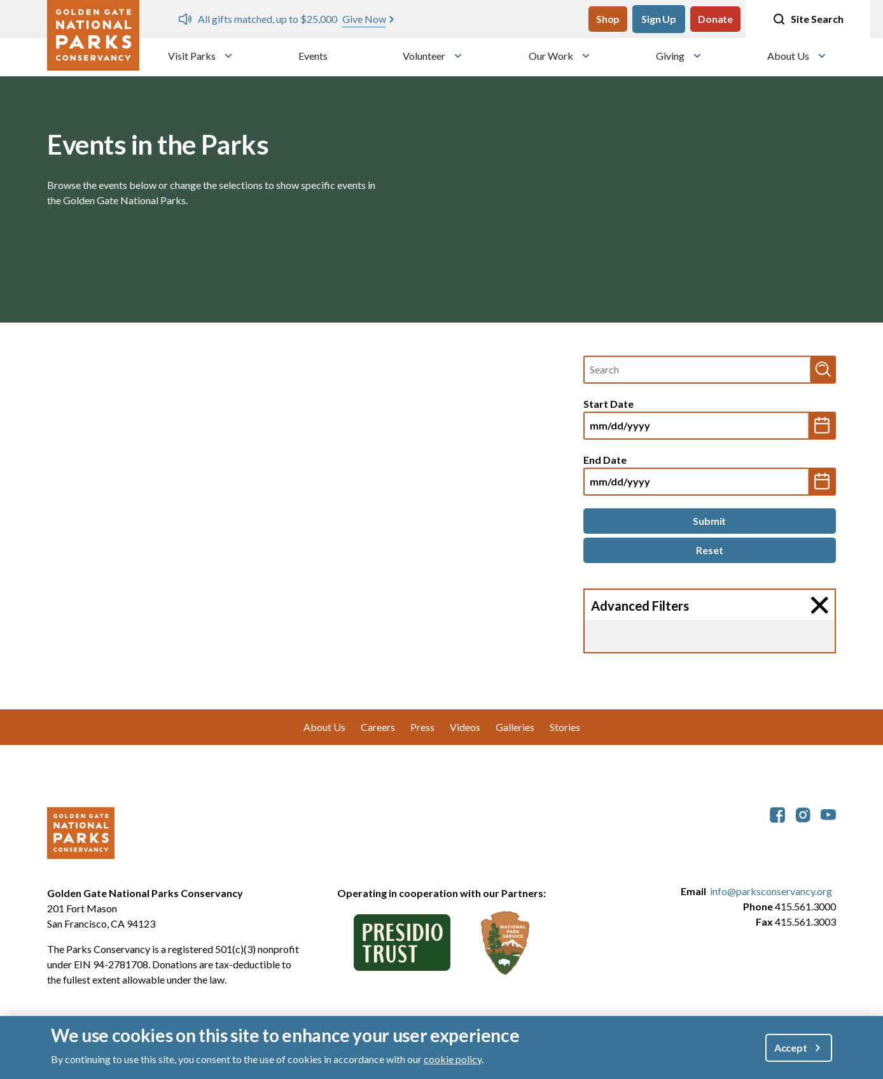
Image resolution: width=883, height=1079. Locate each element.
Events (313, 56)
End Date (605, 460)
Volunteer (424, 56)
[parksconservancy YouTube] (828, 813)
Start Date (608, 404)
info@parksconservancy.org (771, 891)
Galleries (515, 727)
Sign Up (658, 19)
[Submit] (709, 521)
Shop (608, 19)
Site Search (808, 19)
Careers (378, 727)
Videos (465, 727)
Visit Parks (192, 56)
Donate (715, 19)
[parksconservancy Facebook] (777, 813)
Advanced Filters (640, 605)
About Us (788, 56)
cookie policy (453, 1059)
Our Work (551, 56)
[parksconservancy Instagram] (802, 813)
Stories (565, 727)
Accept (790, 1047)
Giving (670, 56)
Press (422, 727)
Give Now (364, 19)
